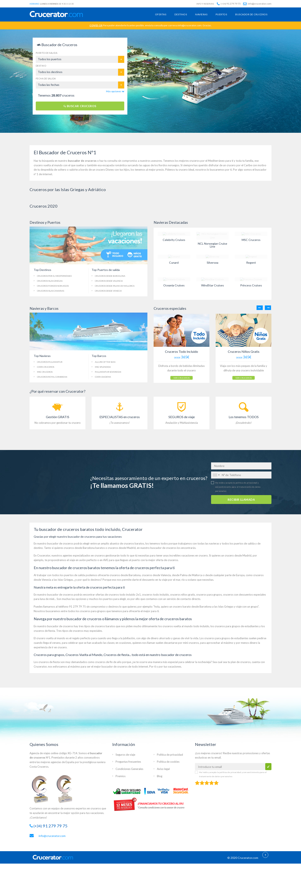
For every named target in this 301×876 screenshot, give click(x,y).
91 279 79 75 (229, 3)
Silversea (212, 262)
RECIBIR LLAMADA (241, 499)
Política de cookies (168, 761)
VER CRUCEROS (176, 376)
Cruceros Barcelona (110, 276)
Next (268, 307)
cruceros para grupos (209, 594)
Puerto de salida (46, 52)
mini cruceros (191, 642)
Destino (41, 65)
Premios (120, 775)
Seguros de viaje (125, 754)
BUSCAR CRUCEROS (79, 106)
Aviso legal (163, 768)
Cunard (174, 262)
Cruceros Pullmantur (49, 362)
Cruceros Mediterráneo (54, 276)
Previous (260, 307)
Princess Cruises (251, 285)
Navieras (201, 14)
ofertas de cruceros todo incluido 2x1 (118, 594)
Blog (159, 775)
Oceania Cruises (174, 285)
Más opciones (115, 91)
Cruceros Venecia (108, 291)
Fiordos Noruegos (53, 286)
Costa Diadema (103, 377)
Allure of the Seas (105, 362)
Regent (251, 262)
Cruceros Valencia (109, 281)
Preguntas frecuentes (128, 761)
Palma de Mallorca (115, 286)
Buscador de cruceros (251, 14)
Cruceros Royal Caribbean (52, 377)
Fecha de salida (46, 78)
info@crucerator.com (257, 3)
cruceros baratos (134, 543)
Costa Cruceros (45, 367)
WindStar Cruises (212, 285)
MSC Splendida (103, 367)
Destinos (180, 14)
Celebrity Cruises (174, 240)
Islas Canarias (50, 291)
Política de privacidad (170, 754)
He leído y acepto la (238, 486)
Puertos (221, 14)
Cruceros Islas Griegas (49, 281)
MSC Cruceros (251, 240)
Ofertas (160, 14)
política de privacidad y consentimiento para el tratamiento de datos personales (238, 486)
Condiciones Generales (129, 768)
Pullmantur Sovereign (108, 372)
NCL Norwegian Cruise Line (212, 245)
